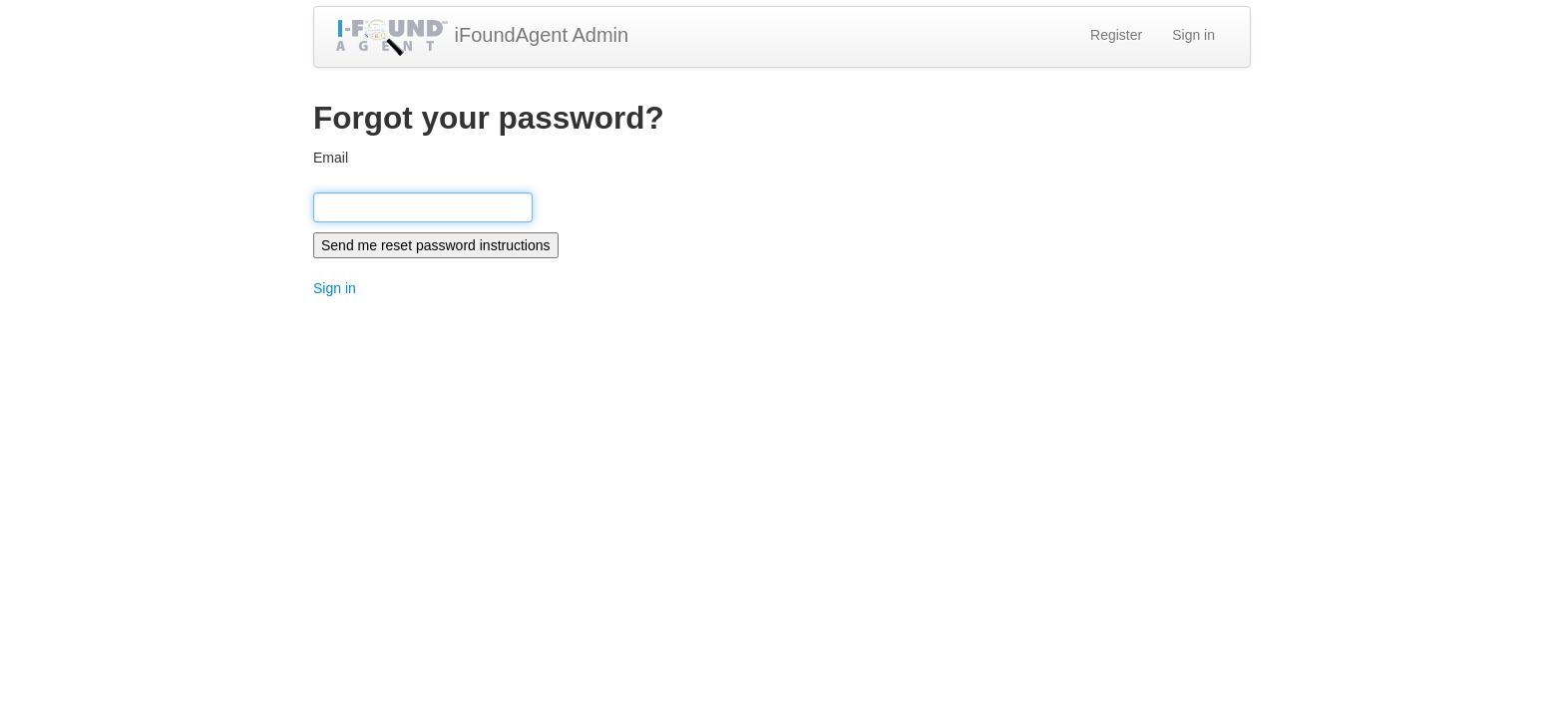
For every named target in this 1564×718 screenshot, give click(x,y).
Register (1116, 35)
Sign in (1193, 35)
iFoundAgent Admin (481, 37)
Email (330, 158)
